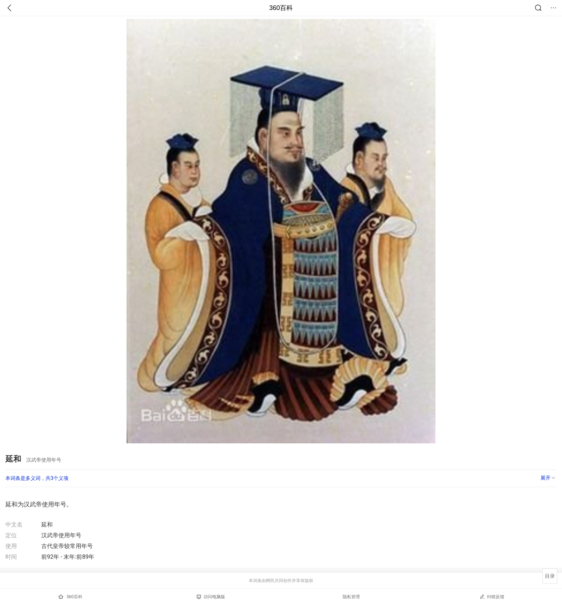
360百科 (281, 7)
